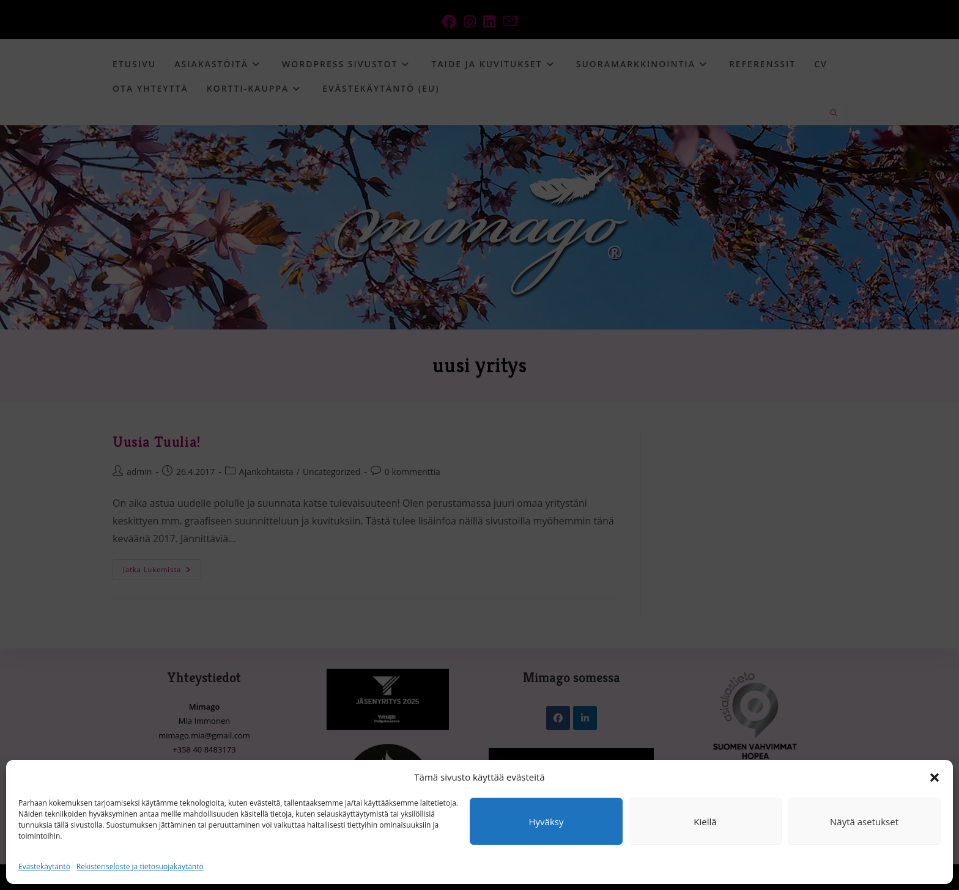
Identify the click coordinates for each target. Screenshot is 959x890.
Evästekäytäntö (44, 866)
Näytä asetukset (864, 821)
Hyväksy (546, 821)
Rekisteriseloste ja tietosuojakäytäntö (140, 866)
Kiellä (705, 821)
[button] (934, 777)
